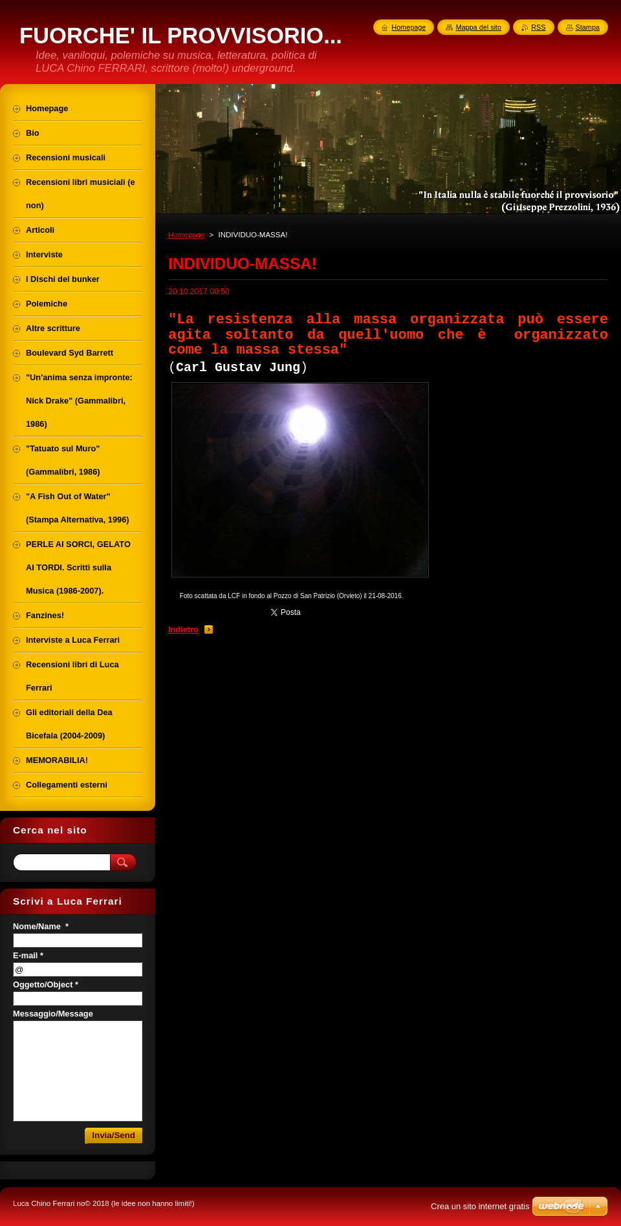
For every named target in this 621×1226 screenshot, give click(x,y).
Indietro (183, 629)
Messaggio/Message (53, 1013)
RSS (538, 27)
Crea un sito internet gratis (480, 1206)
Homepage (186, 235)
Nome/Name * (41, 926)
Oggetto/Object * (45, 984)
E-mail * (28, 955)
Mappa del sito (478, 27)
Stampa (588, 27)
